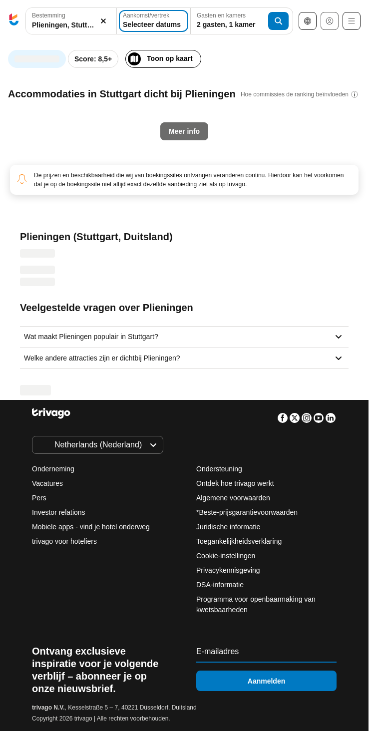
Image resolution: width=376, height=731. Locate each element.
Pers (39, 498)
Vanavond (40, 232)
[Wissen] (103, 21)
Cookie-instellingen (226, 556)
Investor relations (58, 512)
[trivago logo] (14, 21)
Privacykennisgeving (228, 570)
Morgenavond (106, 232)
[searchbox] (71, 25)
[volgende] (283, 54)
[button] (71, 21)
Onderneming (53, 469)
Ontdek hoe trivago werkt (235, 483)
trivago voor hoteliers (64, 541)
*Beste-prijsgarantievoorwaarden (247, 512)
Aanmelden (266, 681)
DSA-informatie (220, 585)
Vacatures (47, 483)
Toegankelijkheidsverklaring (239, 541)
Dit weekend (175, 232)
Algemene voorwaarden (233, 498)
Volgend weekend (249, 232)
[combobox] (71, 21)
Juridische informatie (228, 527)
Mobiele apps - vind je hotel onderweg (91, 527)
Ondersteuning (219, 469)
